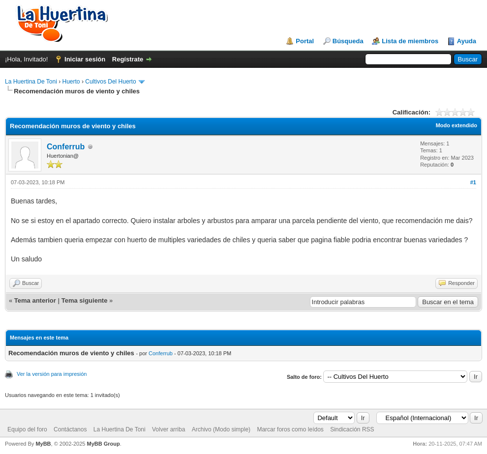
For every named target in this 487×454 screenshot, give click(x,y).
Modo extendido (456, 125)
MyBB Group (103, 444)
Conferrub (66, 146)
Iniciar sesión (84, 59)
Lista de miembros (410, 41)
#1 (473, 182)
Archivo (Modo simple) (221, 429)
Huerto (71, 81)
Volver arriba (168, 429)
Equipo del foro (27, 429)
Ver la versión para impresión (52, 374)
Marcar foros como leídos (290, 429)
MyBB (43, 444)
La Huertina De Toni (31, 81)
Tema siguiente (84, 300)
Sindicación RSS (352, 429)
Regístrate (128, 59)
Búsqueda (348, 41)
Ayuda (466, 41)
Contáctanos (70, 429)
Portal (305, 41)
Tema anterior (35, 300)
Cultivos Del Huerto (110, 81)
